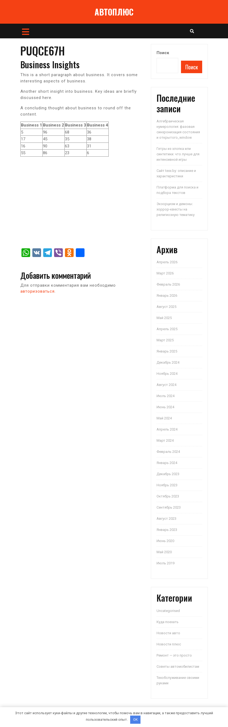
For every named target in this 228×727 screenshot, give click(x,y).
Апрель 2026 (167, 262)
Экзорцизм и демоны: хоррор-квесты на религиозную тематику (176, 209)
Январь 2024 (167, 463)
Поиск (163, 52)
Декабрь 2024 (168, 362)
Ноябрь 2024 (167, 374)
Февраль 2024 (168, 452)
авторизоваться (37, 291)
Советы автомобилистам (178, 666)
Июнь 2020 (165, 541)
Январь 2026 (167, 295)
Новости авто (168, 633)
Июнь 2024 (165, 407)
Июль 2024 (165, 396)
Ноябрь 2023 (167, 485)
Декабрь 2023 (168, 474)
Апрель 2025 (167, 329)
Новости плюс (169, 644)
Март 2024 (165, 440)
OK (135, 719)
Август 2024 (166, 385)
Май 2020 (164, 552)
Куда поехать (168, 622)
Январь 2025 (167, 351)
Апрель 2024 (167, 429)
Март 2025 (165, 340)
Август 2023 (166, 518)
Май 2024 (164, 418)
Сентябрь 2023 (169, 507)
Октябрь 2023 (168, 496)
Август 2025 (166, 307)
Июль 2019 (165, 563)
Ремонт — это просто (174, 655)
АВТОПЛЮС (114, 12)
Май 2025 (164, 318)
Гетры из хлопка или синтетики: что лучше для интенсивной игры (178, 154)
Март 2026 (165, 273)
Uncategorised (168, 611)
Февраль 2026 (168, 284)
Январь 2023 (167, 530)
